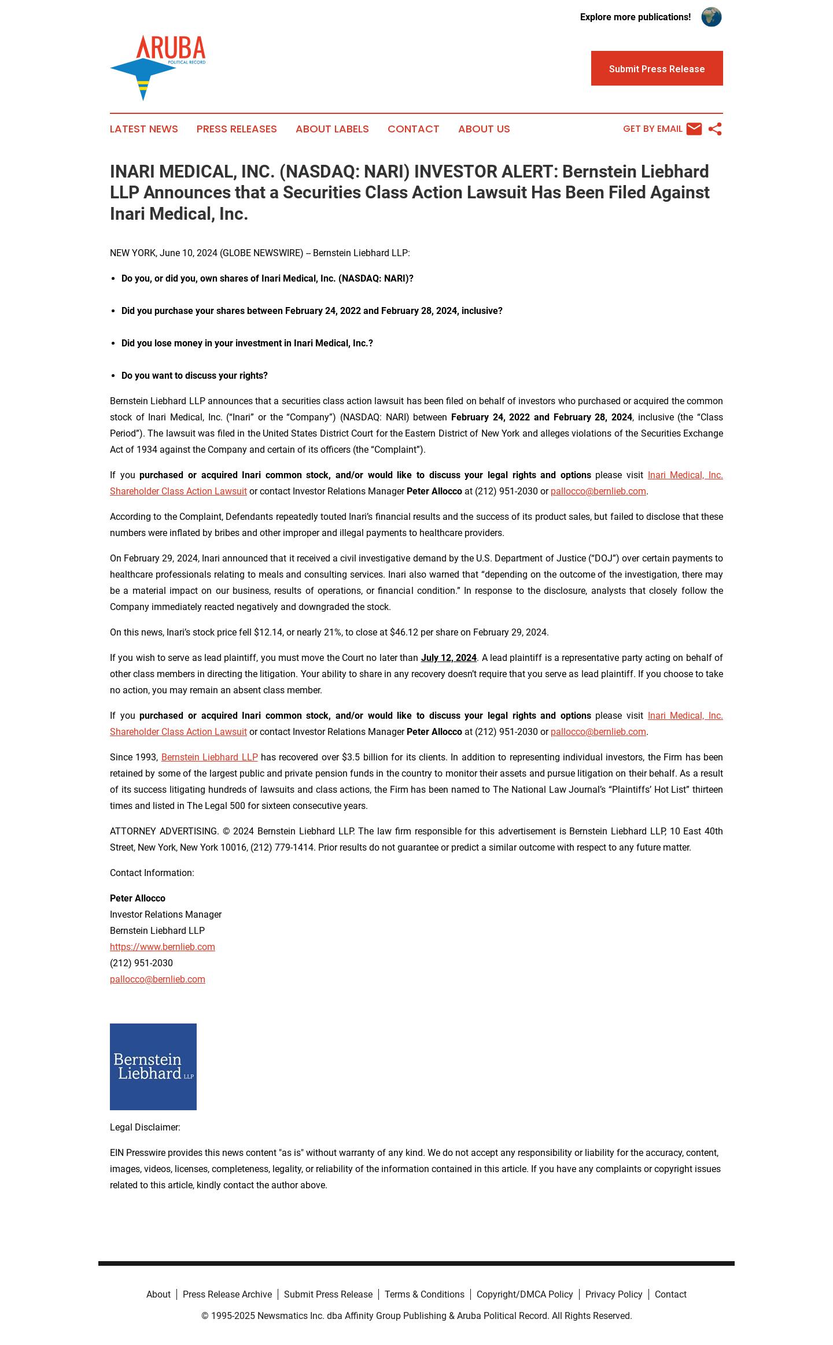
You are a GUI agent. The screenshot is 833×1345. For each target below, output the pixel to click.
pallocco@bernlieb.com (598, 491)
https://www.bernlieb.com (162, 946)
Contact (414, 129)
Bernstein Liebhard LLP (209, 757)
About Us (484, 129)
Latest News (144, 129)
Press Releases (237, 129)
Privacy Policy (614, 1294)
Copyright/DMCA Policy (525, 1294)
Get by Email (662, 129)
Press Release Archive (227, 1294)
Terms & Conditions (425, 1294)
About (158, 1294)
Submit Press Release (328, 1294)
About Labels (332, 129)
